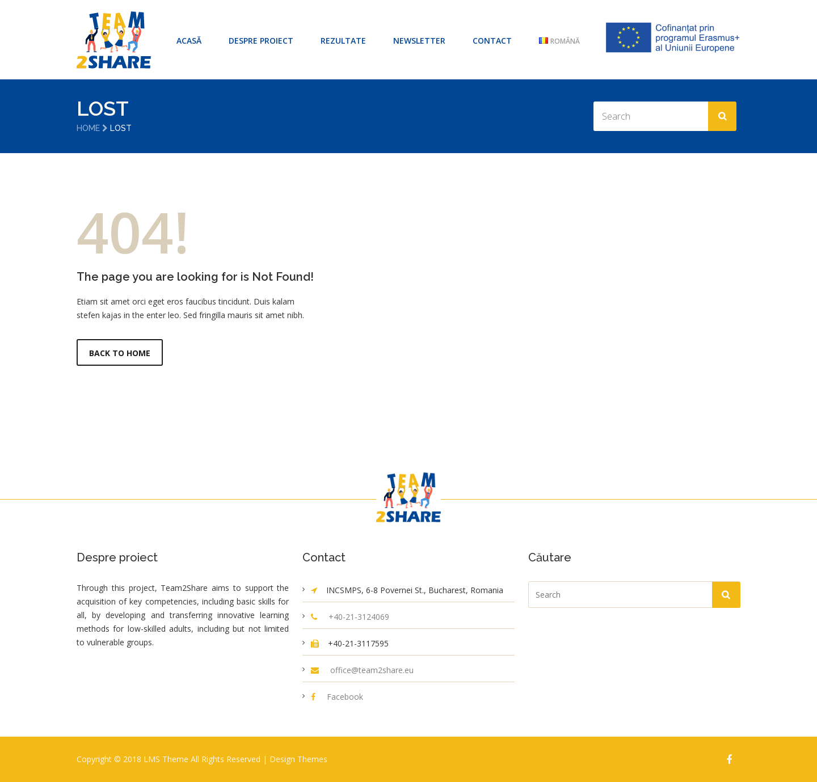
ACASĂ (188, 40)
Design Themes (298, 759)
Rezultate (343, 40)
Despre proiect (261, 40)
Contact (492, 40)
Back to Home (119, 353)
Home (88, 128)
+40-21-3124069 (359, 616)
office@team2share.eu (372, 670)
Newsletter (419, 40)
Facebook (345, 696)
